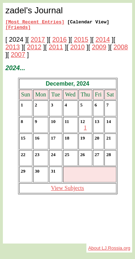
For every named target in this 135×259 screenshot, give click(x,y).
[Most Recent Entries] (34, 22)
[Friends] (18, 29)
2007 (18, 56)
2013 (12, 49)
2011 (56, 49)
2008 (120, 49)
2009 (99, 49)
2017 (38, 41)
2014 (102, 41)
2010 (77, 49)
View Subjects (67, 190)
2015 (81, 41)
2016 (59, 41)
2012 (34, 49)
